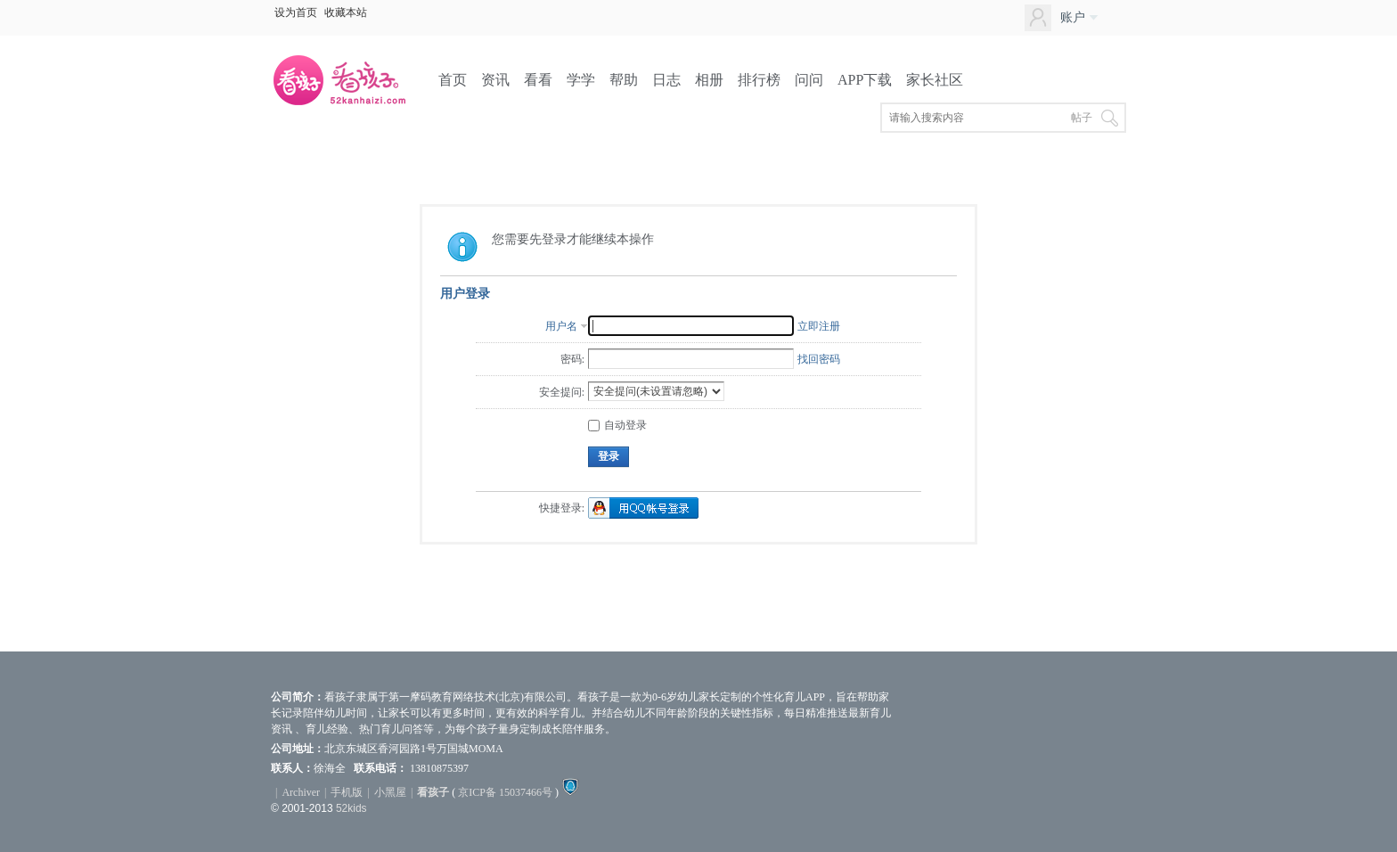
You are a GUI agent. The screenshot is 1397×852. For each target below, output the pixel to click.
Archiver (301, 792)
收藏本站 (345, 12)
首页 (452, 79)
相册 (709, 79)
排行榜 (759, 79)
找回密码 (818, 359)
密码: (572, 359)
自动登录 (617, 425)
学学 (581, 79)
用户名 (561, 326)
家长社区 (934, 79)
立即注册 (818, 326)
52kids (351, 808)
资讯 (495, 79)
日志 (666, 79)
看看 (538, 79)
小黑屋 (390, 792)
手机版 (347, 792)
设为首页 (295, 12)
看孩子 (433, 792)
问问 (809, 79)
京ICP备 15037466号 (505, 792)
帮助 (623, 79)
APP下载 (864, 79)
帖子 (1081, 117)
